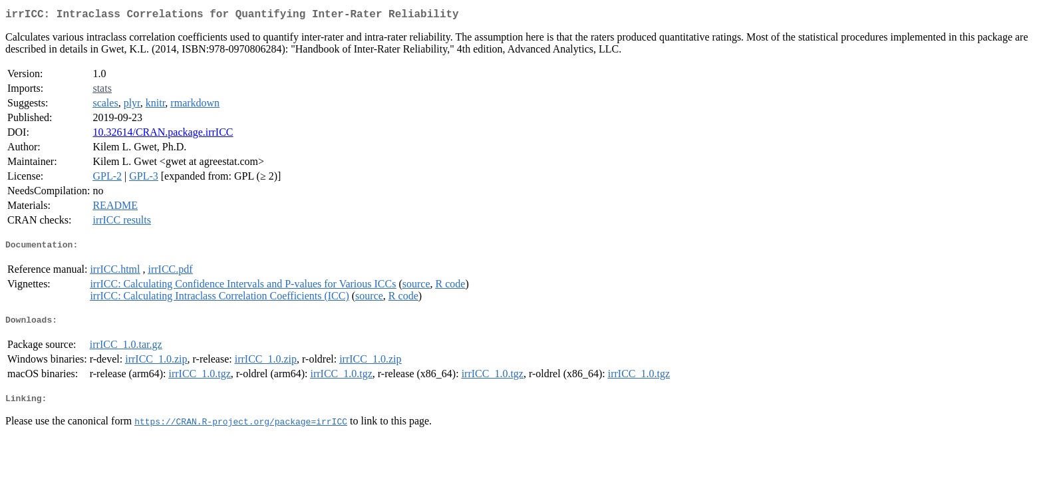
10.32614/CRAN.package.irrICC (162, 134)
